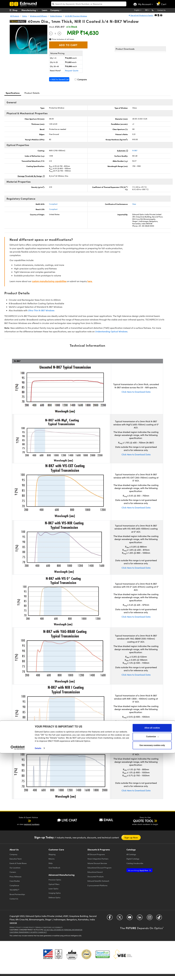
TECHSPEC (14, 890)
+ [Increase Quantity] (59, 33)
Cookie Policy (28, 927)
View (134, 204)
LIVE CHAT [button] (67, 820)
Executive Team (16, 859)
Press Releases (15, 876)
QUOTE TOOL (143, 821)
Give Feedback (54, 867)
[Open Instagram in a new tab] (149, 918)
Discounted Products (96, 876)
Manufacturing (30, 10)
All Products (14, 16)
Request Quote (71, 70)
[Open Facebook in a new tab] (109, 918)
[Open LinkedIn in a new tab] (139, 918)
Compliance (14, 885)
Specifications (13, 92)
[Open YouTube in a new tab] (129, 918)
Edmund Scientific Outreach (98, 881)
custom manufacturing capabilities (49, 281)
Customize (152, 959)
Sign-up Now (131, 837)
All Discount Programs (96, 854)
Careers (13, 872)
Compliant (53, 204)
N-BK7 (134, 150)
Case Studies (15, 881)
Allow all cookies (152, 950)
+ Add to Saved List (59, 79)
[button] (155, 10)
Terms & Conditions (43, 927)
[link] (162, 2)
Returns (52, 859)
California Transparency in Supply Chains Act (28, 932)
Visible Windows (56, 16)
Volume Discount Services (97, 863)
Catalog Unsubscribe (134, 863)
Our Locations (15, 867)
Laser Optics (53, 888)
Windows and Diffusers (38, 16)
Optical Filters (54, 884)
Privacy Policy (15, 927)
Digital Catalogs (132, 859)
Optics (24, 16)
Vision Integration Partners (98, 859)
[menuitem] (16, 10)
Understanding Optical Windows (111, 331)
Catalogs (131, 854)
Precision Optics (55, 879)
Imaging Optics (55, 893)
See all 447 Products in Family (141, 15)
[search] (88, 4)
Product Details (32, 92)
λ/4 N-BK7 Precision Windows (76, 16)
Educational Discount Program (99, 867)
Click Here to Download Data (136, 391)
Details (38, 971)
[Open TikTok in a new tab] (159, 918)
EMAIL (106, 820)
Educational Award (95, 872)
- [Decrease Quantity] (50, 33)
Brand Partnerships (17, 894)
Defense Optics (54, 897)
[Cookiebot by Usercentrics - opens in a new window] (18, 970)
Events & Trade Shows (18, 863)
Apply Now (138, 870)
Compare (81, 79)
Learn (44, 10)
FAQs (51, 863)
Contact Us (161, 10)
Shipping (52, 854)
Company (56, 10)
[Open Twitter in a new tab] (119, 918)
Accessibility (57, 927)
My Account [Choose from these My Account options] (144, 4)
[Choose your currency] (147, 10)
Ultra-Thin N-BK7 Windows (41, 310)
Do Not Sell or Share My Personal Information (63, 930)
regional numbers (31, 824)
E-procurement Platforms (97, 885)
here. (89, 281)
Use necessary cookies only (152, 968)
